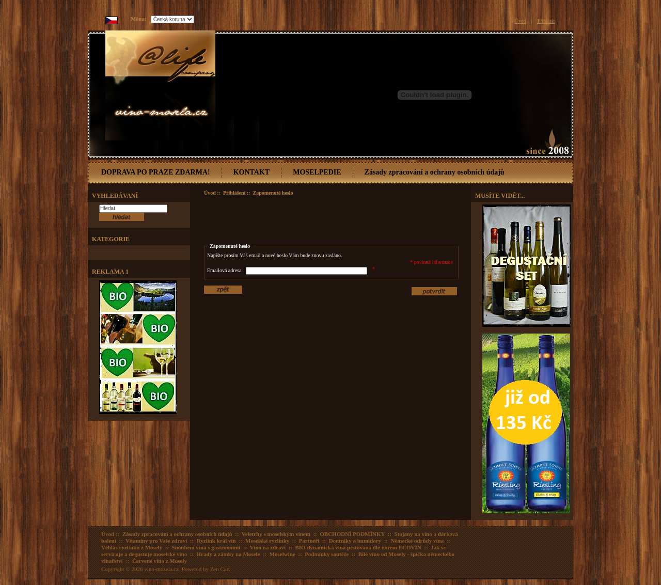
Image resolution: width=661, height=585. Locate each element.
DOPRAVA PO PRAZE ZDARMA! (155, 172)
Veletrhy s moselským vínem (276, 534)
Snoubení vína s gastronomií (206, 547)
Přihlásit (546, 21)
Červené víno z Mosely (159, 561)
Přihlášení (234, 193)
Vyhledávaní (115, 195)
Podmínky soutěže (327, 554)
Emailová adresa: (225, 270)
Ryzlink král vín (216, 540)
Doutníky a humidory (355, 540)
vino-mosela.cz (161, 569)
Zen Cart (220, 569)
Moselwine (282, 554)
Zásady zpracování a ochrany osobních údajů (435, 172)
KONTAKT (251, 172)
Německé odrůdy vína (417, 540)
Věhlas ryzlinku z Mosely (131, 547)
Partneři (309, 540)
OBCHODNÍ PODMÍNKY (352, 534)
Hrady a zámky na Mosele (228, 554)
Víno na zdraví (267, 547)
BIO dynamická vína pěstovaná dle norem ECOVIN (358, 547)
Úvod (520, 21)
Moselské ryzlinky (267, 540)
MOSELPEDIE (317, 172)
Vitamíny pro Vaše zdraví (156, 540)
